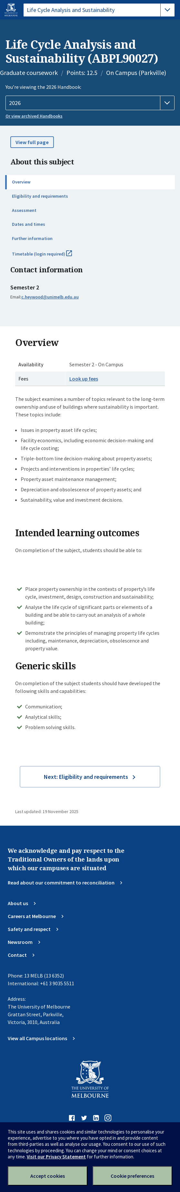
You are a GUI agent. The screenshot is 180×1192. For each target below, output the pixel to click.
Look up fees (83, 378)
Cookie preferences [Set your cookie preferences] (132, 1176)
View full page (32, 142)
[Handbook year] (90, 103)
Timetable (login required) (49, 256)
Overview (21, 182)
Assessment (24, 210)
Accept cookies (47, 1176)
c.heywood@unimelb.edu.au (50, 297)
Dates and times (28, 224)
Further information (32, 238)
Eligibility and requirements (40, 196)
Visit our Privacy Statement (56, 1157)
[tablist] (99, 10)
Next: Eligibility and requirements (86, 776)
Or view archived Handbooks (34, 116)
